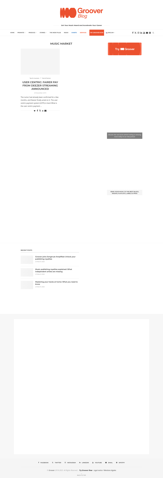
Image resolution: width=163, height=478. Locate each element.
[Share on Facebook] (37, 111)
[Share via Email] (45, 111)
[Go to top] (81, 475)
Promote (20, 32)
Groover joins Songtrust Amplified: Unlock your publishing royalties (55, 258)
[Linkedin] (141, 33)
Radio (66, 32)
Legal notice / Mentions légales (105, 470)
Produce (32, 32)
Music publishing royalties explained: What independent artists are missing (53, 270)
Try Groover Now (85, 470)
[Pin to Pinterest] (42, 111)
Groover (52, 470)
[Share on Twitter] (40, 110)
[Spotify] (150, 33)
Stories (42, 32)
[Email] (147, 33)
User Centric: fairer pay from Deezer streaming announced (40, 85)
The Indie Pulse (55, 32)
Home (12, 32)
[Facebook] (132, 33)
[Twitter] (135, 33)
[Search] (153, 33)
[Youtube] (144, 33)
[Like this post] (34, 111)
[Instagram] (138, 33)
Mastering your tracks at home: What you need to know (56, 283)
